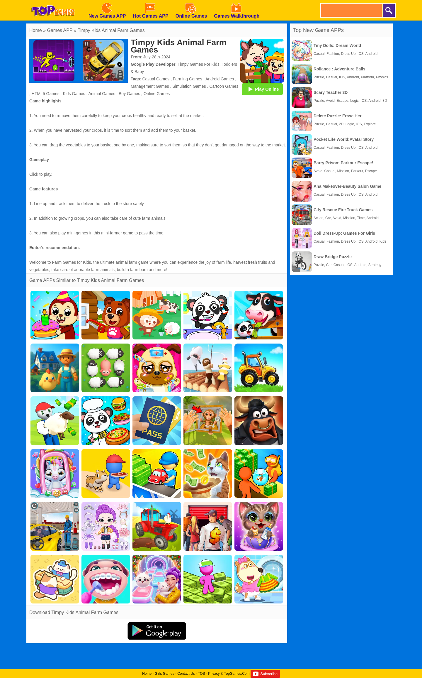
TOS (201, 674)
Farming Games (187, 79)
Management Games (150, 86)
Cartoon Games (223, 86)
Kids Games (74, 93)
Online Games (157, 93)
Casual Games (155, 79)
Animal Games (102, 93)
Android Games (219, 79)
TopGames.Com (237, 674)
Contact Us (186, 674)
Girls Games (164, 674)
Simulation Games (189, 86)
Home (35, 30)
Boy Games (129, 93)
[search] (351, 10)
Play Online (262, 89)
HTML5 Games (45, 93)
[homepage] (52, 2)
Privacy (213, 674)
